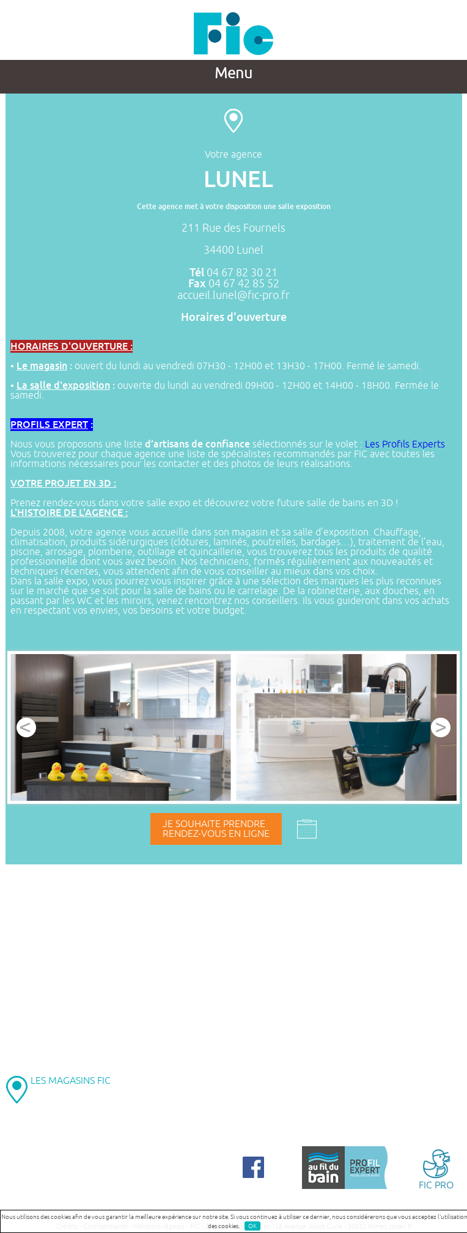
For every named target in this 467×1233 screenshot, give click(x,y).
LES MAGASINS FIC (71, 1081)
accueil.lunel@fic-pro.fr (233, 295)
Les (373, 444)
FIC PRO (436, 1168)
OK (252, 1226)
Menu (233, 73)
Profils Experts (413, 444)
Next (440, 727)
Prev (26, 727)
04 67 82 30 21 (242, 272)
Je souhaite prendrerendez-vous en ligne (216, 829)
